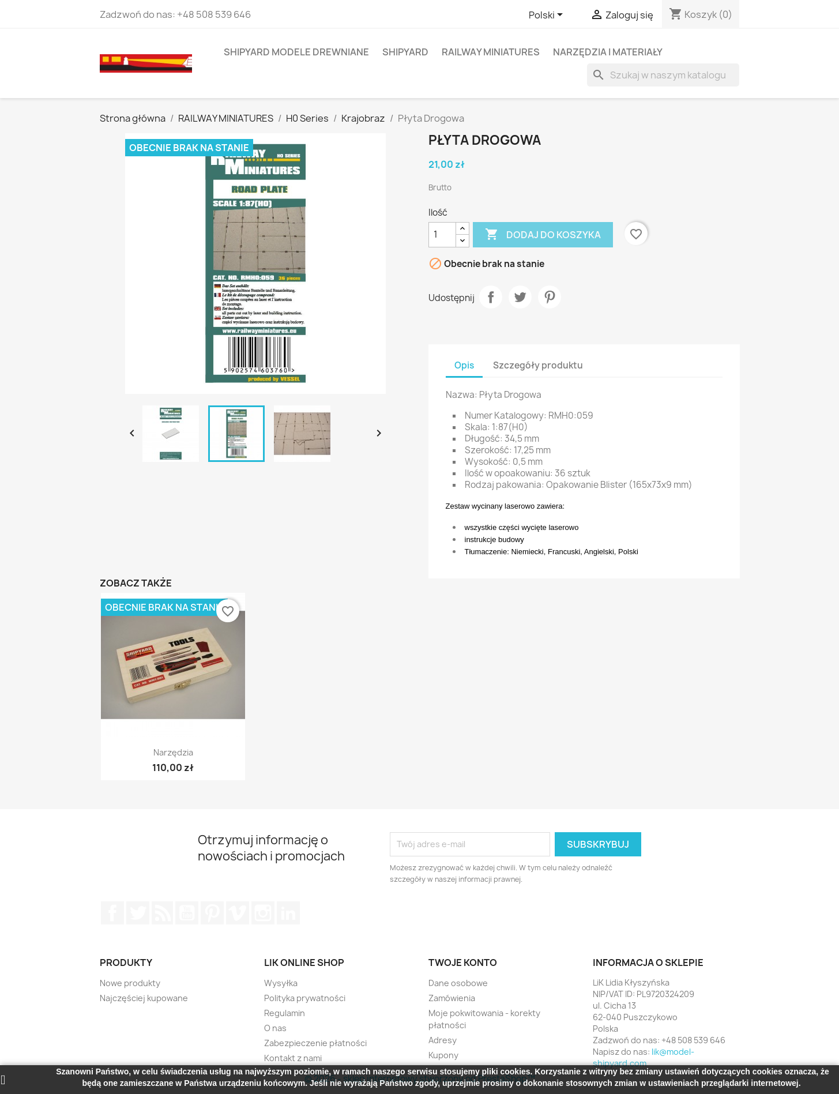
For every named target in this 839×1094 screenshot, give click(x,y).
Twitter (137, 912)
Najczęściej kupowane (144, 998)
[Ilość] (442, 234)
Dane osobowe (458, 983)
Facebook (112, 912)
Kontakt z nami (293, 1057)
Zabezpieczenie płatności (315, 1042)
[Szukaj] (663, 75)
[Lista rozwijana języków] (548, 15)
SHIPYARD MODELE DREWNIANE (296, 52)
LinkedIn (288, 912)
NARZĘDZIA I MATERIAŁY (608, 52)
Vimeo (237, 912)
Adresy (442, 1040)
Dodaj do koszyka (543, 234)
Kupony (443, 1055)
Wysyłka (281, 983)
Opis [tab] (464, 365)
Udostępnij (490, 297)
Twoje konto (462, 962)
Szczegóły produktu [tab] (538, 365)
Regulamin (284, 1012)
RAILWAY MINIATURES (491, 52)
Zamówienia (451, 998)
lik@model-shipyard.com (643, 1057)
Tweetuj (520, 297)
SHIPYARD (405, 52)
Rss (163, 912)
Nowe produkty (130, 983)
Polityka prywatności (304, 998)
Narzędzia (173, 752)
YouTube (186, 912)
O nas (275, 1027)
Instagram (262, 912)
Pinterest (549, 297)
